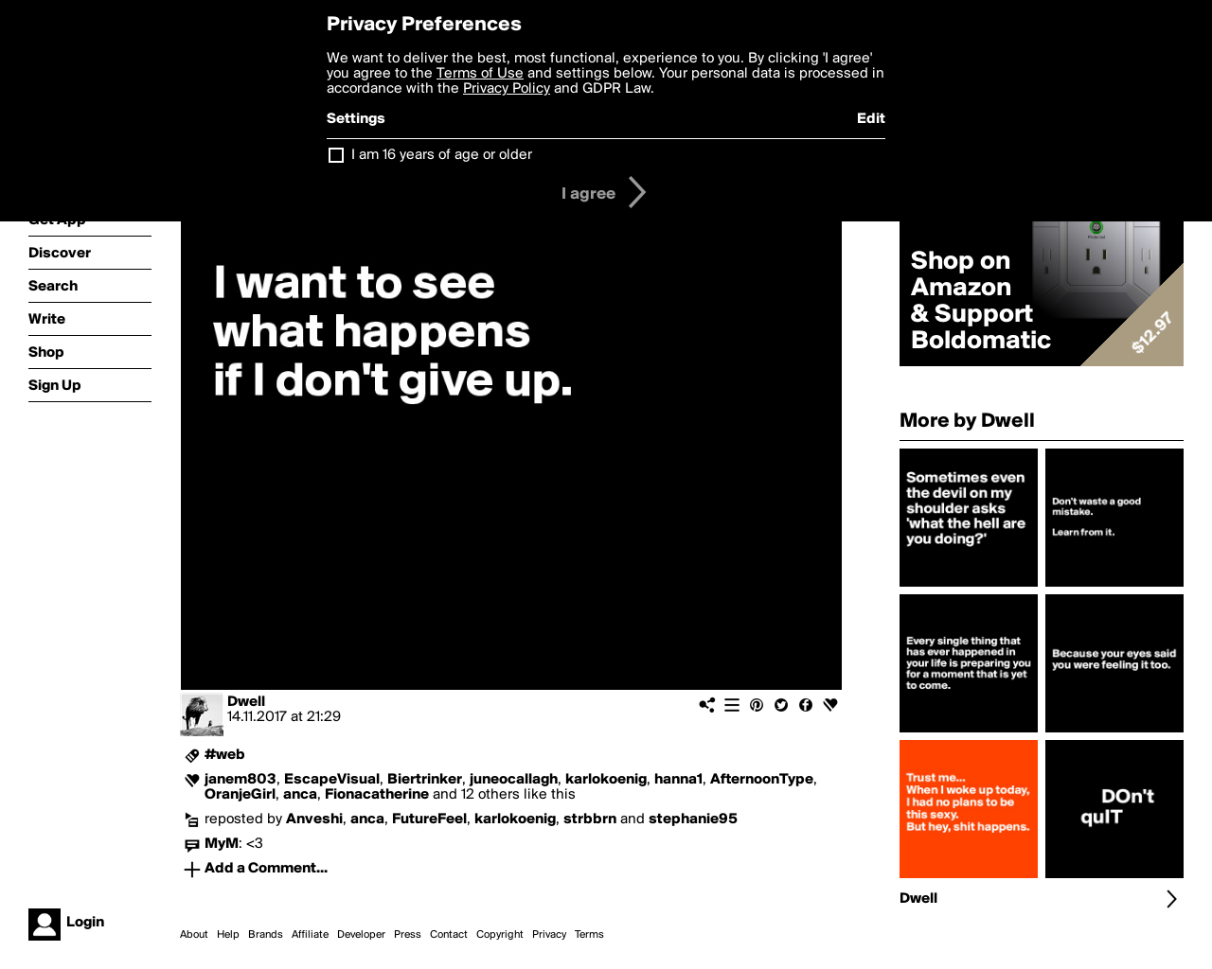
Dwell (246, 702)
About (194, 935)
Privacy (549, 935)
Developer (361, 935)
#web (225, 755)
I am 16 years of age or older (441, 155)
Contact (449, 935)
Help (228, 935)
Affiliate (310, 935)
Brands (265, 935)
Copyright (500, 935)
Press (407, 935)
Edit (871, 119)
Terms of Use (480, 73)
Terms (589, 935)
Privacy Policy (506, 89)
